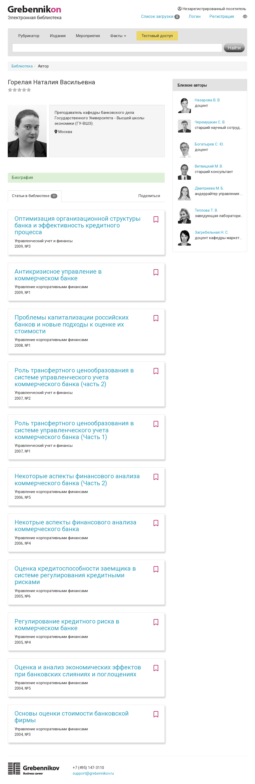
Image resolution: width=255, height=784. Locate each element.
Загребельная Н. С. (212, 232)
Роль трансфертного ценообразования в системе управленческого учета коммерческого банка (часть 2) (74, 377)
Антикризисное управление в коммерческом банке (58, 275)
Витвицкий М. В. (209, 166)
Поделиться (149, 195)
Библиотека (22, 66)
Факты (118, 35)
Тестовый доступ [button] (157, 35)
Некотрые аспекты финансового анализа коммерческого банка (75, 526)
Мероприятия (88, 35)
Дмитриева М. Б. (209, 188)
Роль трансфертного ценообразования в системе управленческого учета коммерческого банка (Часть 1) (74, 430)
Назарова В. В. (207, 100)
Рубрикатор (28, 35)
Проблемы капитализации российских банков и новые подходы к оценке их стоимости (72, 324)
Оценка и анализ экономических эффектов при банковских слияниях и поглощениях (78, 671)
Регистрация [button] (221, 16)
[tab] (86, 178)
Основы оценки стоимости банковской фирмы (72, 717)
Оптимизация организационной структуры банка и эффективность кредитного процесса (78, 225)
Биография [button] (22, 177)
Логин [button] (195, 16)
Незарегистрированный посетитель (212, 8)
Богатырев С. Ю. (209, 144)
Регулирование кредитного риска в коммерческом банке (67, 625)
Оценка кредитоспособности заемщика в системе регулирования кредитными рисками (75, 575)
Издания (58, 35)
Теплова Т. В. (206, 210)
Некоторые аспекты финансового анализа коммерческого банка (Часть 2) (77, 480)
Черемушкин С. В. (210, 122)
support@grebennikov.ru (93, 773)
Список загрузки (160, 16)
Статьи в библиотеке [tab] (34, 195)
